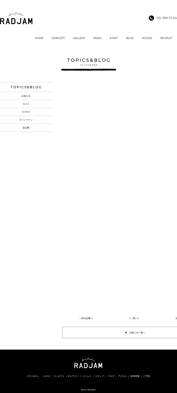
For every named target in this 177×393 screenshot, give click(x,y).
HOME (39, 38)
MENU (97, 38)
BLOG (130, 38)
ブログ (111, 376)
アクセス (122, 376)
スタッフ (99, 376)
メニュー (86, 376)
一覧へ (134, 318)
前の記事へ (87, 318)
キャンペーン (26, 119)
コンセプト (59, 376)
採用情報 (135, 376)
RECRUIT (166, 38)
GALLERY (79, 38)
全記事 (26, 127)
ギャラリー (73, 376)
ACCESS (147, 38)
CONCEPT (58, 38)
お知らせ (25, 95)
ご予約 (146, 376)
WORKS (26, 111)
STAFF (114, 38)
